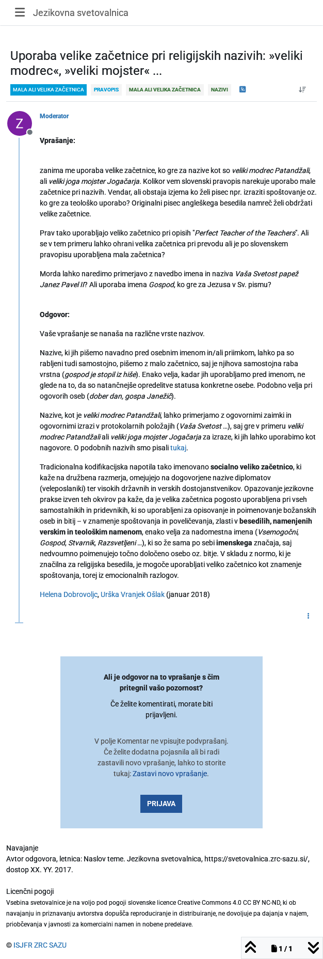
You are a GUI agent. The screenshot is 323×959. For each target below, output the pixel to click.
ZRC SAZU (50, 945)
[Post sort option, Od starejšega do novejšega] (302, 90)
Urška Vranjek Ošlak (133, 594)
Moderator (54, 116)
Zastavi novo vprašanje (170, 773)
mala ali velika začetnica (48, 89)
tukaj (178, 448)
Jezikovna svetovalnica (80, 12)
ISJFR (23, 945)
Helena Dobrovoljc (69, 594)
